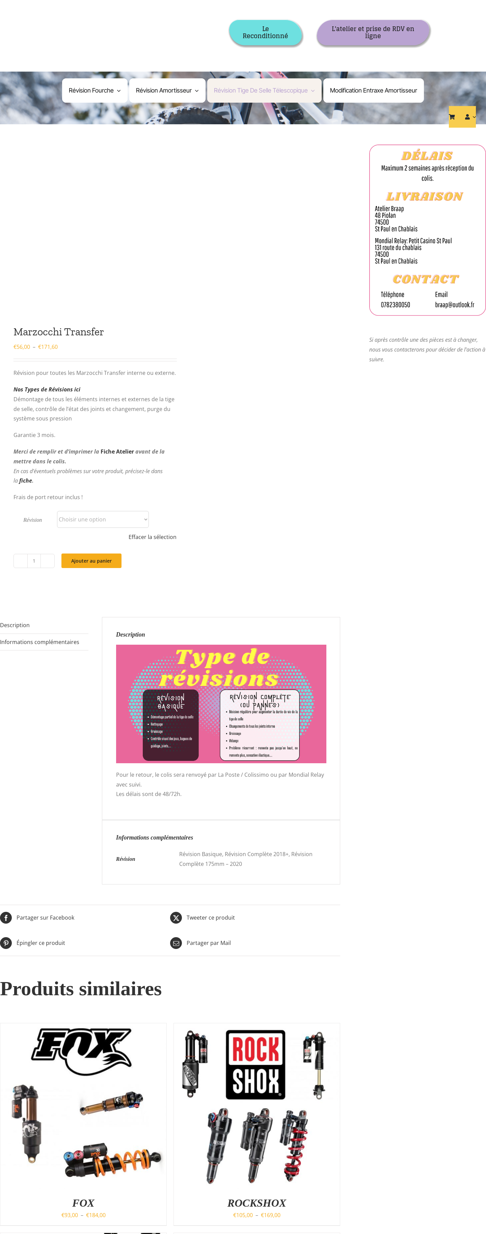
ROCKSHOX (256, 1203)
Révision (32, 520)
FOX (83, 1203)
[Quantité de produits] (34, 561)
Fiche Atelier (117, 451)
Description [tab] (15, 625)
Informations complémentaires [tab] (39, 642)
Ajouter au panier (91, 561)
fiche (25, 480)
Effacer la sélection (153, 537)
